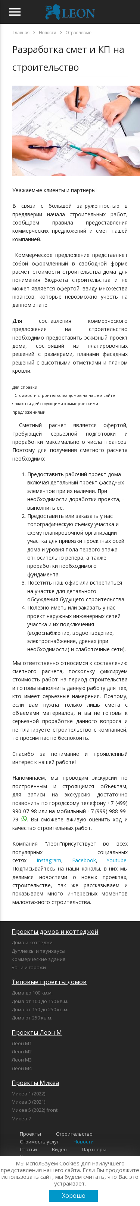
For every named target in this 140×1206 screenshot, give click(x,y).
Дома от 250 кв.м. (32, 1017)
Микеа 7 (21, 1118)
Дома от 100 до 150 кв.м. (40, 1001)
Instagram (49, 860)
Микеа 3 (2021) (28, 1101)
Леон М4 (22, 1068)
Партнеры (94, 1149)
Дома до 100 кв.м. (32, 992)
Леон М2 (22, 1051)
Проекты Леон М (37, 1032)
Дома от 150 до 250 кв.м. (40, 1009)
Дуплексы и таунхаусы (38, 951)
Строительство (74, 1133)
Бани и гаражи (29, 967)
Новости (84, 1141)
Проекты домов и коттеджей (55, 931)
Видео (59, 1149)
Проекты (30, 1133)
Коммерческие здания (38, 959)
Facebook (84, 860)
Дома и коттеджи (32, 942)
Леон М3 (22, 1059)
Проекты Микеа (35, 1083)
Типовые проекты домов (49, 982)
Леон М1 (22, 1043)
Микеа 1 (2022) (28, 1093)
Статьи (28, 1149)
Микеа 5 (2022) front (34, 1110)
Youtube (116, 860)
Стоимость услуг (39, 1141)
